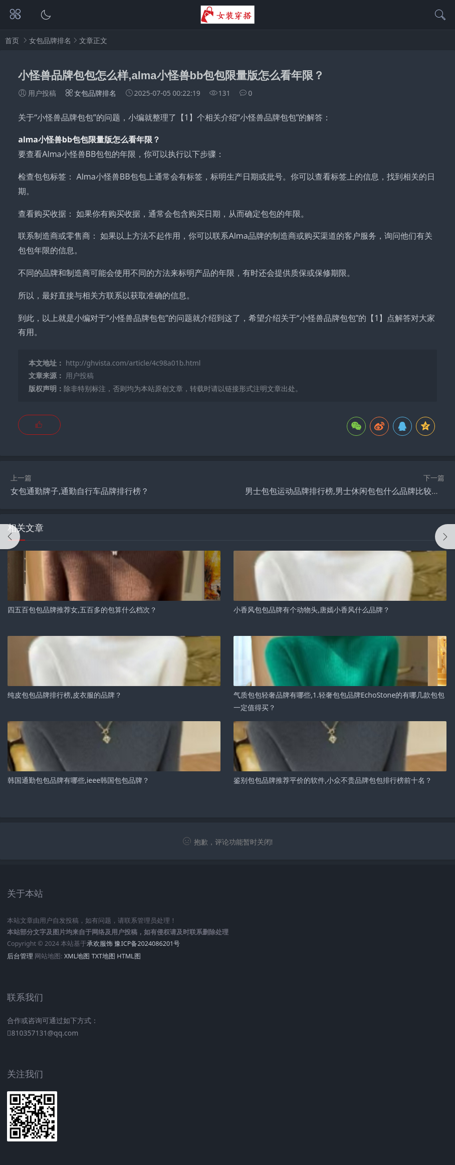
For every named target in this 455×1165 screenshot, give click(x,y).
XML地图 (77, 956)
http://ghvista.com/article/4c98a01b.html (133, 363)
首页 (12, 40)
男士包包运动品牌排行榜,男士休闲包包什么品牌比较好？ (346, 490)
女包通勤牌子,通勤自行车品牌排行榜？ (80, 490)
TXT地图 (103, 956)
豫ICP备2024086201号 (147, 943)
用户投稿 (80, 375)
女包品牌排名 (50, 40)
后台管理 (20, 956)
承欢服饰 (100, 943)
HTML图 (128, 956)
